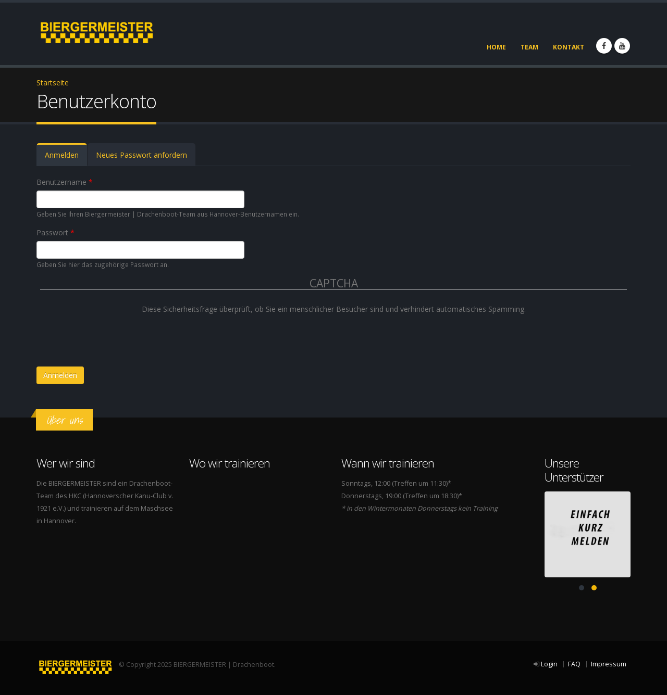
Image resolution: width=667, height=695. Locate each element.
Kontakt (568, 47)
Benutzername (64, 182)
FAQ (574, 664)
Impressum (608, 664)
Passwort (55, 232)
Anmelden (66, 158)
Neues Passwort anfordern (141, 155)
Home (496, 47)
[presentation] (119, 335)
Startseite (52, 82)
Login (549, 664)
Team (529, 47)
